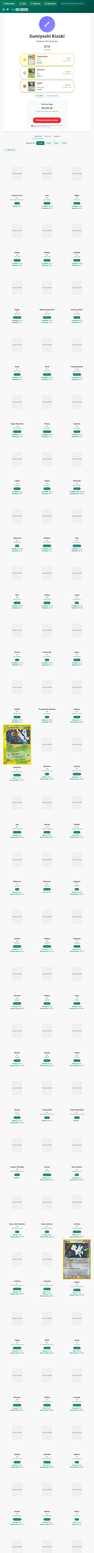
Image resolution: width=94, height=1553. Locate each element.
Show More (39, 96)
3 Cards (40, 143)
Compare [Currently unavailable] (24, 9)
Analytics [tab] (57, 136)
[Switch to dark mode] (4, 10)
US (13, 9)
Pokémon (35, 4)
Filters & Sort (9, 150)
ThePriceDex (9, 4)
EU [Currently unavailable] (17, 9)
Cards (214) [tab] (38, 136)
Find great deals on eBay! (47, 120)
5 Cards (56, 143)
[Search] (62, 4)
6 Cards (64, 143)
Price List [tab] (48, 136)
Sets (23, 4)
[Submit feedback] (8, 10)
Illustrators (50, 4)
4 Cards (48, 143)
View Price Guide (52, 96)
